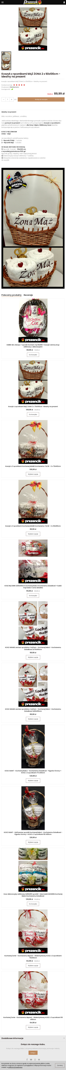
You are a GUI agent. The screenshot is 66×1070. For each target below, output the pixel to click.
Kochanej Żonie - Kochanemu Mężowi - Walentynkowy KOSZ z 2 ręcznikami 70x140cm (33, 957)
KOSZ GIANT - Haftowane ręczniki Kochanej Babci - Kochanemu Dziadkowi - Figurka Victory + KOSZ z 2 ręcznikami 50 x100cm (33, 833)
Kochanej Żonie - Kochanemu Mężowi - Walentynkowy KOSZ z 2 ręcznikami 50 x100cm (33, 1018)
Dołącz (33, 1053)
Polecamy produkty (11, 295)
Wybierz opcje (33, 474)
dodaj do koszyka (41, 99)
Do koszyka (33, 355)
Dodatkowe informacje (33, 1038)
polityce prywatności (15, 1067)
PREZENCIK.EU (14, 87)
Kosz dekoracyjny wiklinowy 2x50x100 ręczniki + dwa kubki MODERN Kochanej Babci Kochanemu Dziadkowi (33, 895)
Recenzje (28, 295)
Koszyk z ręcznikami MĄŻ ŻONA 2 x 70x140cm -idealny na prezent (33, 407)
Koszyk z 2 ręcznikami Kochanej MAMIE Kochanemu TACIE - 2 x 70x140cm (33, 466)
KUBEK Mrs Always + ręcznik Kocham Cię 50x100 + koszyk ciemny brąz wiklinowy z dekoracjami (33, 346)
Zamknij (60, 1065)
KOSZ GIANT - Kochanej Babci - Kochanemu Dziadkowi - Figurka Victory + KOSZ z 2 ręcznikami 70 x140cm (33, 772)
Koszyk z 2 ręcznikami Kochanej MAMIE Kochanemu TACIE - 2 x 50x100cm (33, 526)
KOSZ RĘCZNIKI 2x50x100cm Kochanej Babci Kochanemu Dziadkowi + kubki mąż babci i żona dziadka (33, 587)
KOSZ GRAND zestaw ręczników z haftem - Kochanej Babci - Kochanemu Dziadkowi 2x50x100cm (33, 710)
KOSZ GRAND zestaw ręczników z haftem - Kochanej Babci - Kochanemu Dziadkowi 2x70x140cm (33, 648)
